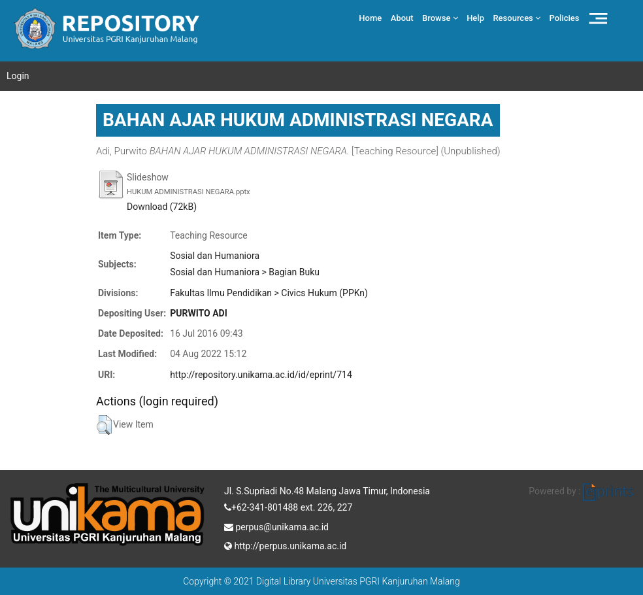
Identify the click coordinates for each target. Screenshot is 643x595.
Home (370, 18)
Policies (565, 18)
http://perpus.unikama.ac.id (285, 544)
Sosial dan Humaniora (214, 255)
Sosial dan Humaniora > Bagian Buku (245, 272)
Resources (516, 18)
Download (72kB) (162, 206)
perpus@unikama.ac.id (276, 525)
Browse (440, 18)
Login (18, 76)
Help (475, 18)
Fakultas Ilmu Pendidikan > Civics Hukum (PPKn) (269, 293)
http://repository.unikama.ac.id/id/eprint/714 (261, 374)
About (402, 18)
